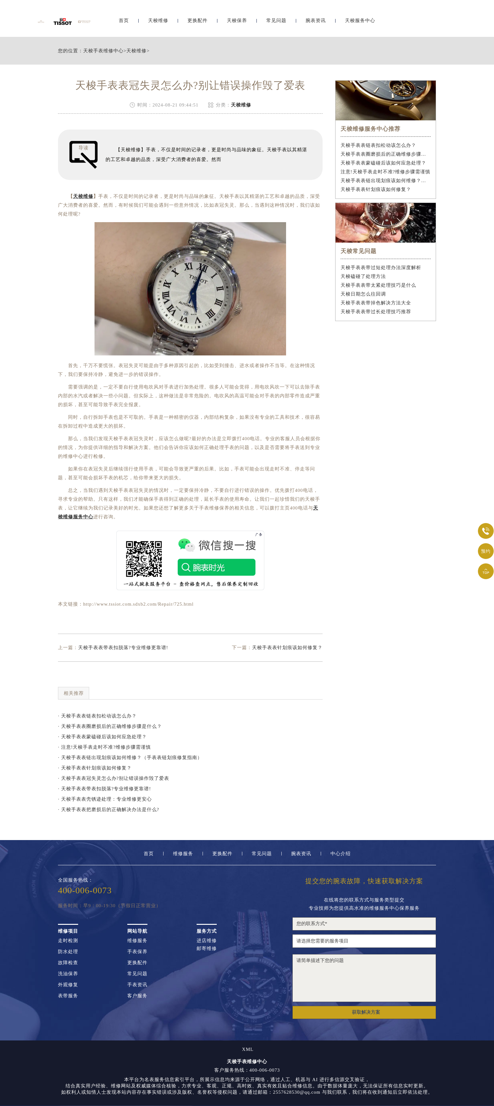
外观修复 (68, 984)
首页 (124, 21)
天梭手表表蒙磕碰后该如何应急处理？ (383, 162)
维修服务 (183, 853)
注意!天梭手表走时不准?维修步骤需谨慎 (386, 171)
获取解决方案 (366, 1012)
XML (247, 1049)
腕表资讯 (316, 21)
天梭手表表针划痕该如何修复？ (287, 647)
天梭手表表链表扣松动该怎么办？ (378, 145)
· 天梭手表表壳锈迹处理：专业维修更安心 (105, 799)
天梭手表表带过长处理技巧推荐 (376, 311)
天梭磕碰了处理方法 (363, 276)
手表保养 (137, 951)
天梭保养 (237, 21)
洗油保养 (68, 973)
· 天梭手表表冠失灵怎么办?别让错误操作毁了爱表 (113, 778)
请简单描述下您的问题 (364, 978)
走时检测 (68, 940)
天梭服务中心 (360, 21)
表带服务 (68, 996)
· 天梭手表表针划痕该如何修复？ (95, 767)
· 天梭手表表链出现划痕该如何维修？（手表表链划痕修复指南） (130, 757)
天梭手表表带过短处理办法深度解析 (381, 267)
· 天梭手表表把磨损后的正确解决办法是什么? (108, 809)
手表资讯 (137, 984)
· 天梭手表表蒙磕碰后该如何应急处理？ (102, 736)
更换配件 (197, 21)
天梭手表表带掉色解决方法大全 (376, 302)
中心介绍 (340, 853)
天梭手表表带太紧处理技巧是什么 (378, 285)
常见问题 (276, 21)
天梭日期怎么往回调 (363, 294)
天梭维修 (158, 21)
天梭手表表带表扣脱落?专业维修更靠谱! (123, 647)
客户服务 (137, 996)
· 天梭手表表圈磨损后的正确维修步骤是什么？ (110, 726)
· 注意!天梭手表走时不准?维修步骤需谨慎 (104, 747)
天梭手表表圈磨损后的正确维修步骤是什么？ (386, 154)
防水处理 (68, 951)
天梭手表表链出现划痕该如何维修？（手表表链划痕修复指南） (386, 180)
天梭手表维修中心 (103, 51)
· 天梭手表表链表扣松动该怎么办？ (97, 715)
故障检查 (68, 962)
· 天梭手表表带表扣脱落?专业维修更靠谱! (104, 788)
